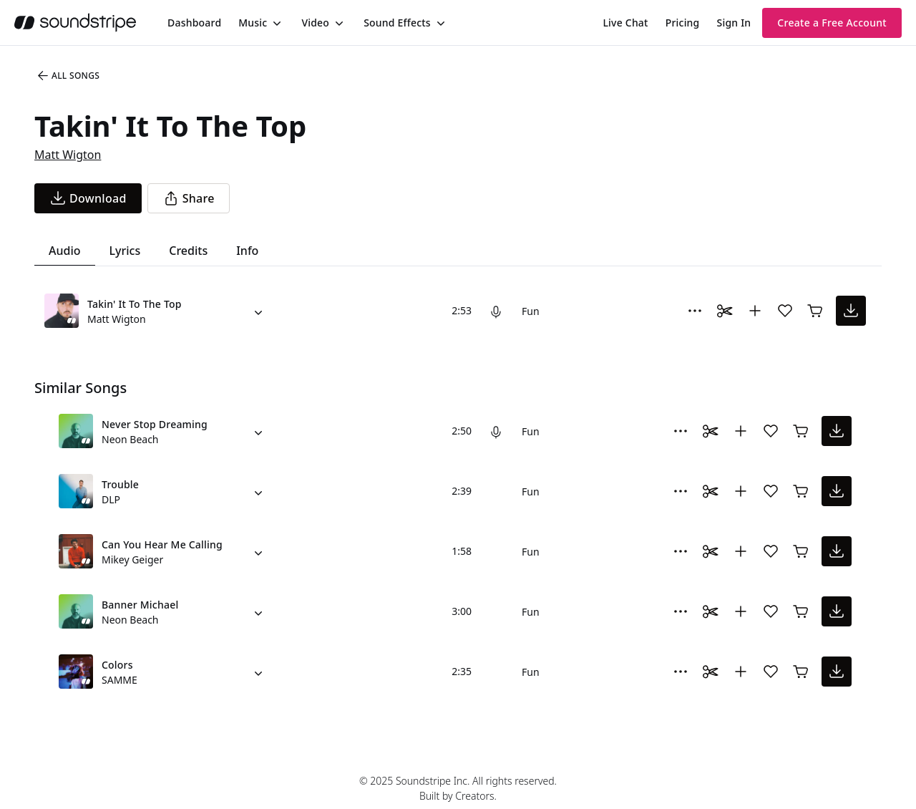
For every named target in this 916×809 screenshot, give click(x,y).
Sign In (734, 22)
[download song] (88, 198)
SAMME (119, 680)
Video (315, 22)
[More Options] (695, 311)
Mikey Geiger (132, 559)
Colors (117, 665)
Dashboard (194, 22)
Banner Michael (140, 604)
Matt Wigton (67, 155)
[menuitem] (194, 22)
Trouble (120, 484)
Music (252, 22)
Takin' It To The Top (134, 304)
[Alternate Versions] (258, 310)
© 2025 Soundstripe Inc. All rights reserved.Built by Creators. (458, 788)
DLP (111, 499)
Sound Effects (397, 22)
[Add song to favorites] (785, 311)
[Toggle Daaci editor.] (725, 311)
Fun (531, 311)
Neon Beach (130, 439)
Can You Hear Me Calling (162, 544)
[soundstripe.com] (75, 22)
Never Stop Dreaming (155, 424)
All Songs (67, 76)
